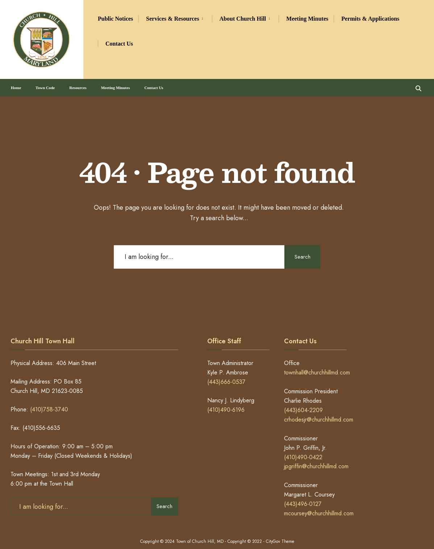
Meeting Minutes (307, 19)
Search (300, 250)
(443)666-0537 (226, 375)
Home (16, 85)
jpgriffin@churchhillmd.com (316, 459)
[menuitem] (175, 17)
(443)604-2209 (303, 403)
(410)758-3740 (49, 402)
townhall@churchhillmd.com (317, 365)
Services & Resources (172, 19)
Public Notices (115, 19)
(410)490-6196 (226, 403)
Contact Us (119, 44)
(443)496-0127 (303, 497)
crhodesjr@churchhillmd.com (318, 412)
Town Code (45, 85)
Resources (77, 85)
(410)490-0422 (303, 450)
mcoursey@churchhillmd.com (319, 506)
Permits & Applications (370, 19)
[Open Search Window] (416, 84)
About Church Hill (243, 19)
